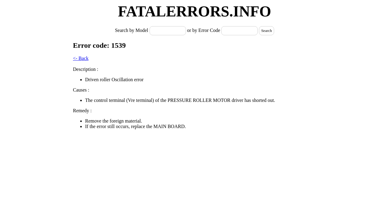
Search (266, 30)
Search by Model (132, 30)
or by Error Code (204, 30)
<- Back (80, 58)
